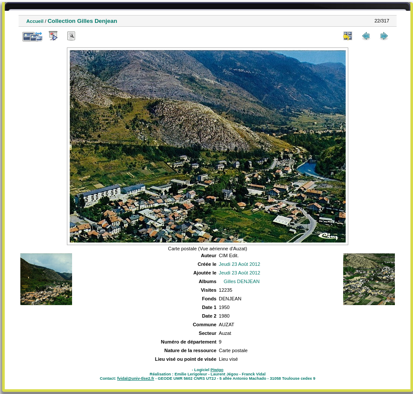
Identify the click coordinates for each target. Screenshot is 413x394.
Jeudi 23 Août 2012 (239, 264)
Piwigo (217, 370)
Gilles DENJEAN (241, 281)
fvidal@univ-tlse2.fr (135, 378)
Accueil (35, 21)
